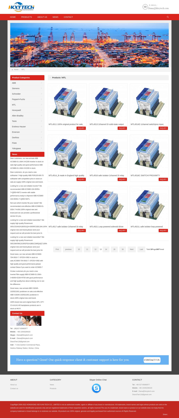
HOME (13, 17)
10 (79, 249)
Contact (68, 17)
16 (123, 249)
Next (131, 249)
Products (26, 17)
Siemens (15, 88)
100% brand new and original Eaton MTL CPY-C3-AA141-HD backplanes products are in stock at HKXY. (27, 305)
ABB (14, 83)
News (55, 17)
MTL (23, 70)
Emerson (16, 132)
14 (106, 249)
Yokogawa (16, 148)
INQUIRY (81, 128)
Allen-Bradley (17, 116)
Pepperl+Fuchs (18, 99)
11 (87, 249)
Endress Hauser (19, 127)
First (57, 249)
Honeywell (16, 110)
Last (141, 249)
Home (16, 70)
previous (68, 249)
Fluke (14, 143)
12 (95, 249)
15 (114, 249)
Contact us (14, 388)
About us (42, 17)
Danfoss (15, 137)
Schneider (16, 94)
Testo (14, 121)
